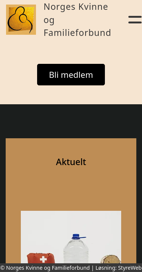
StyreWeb (130, 267)
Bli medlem (71, 74)
